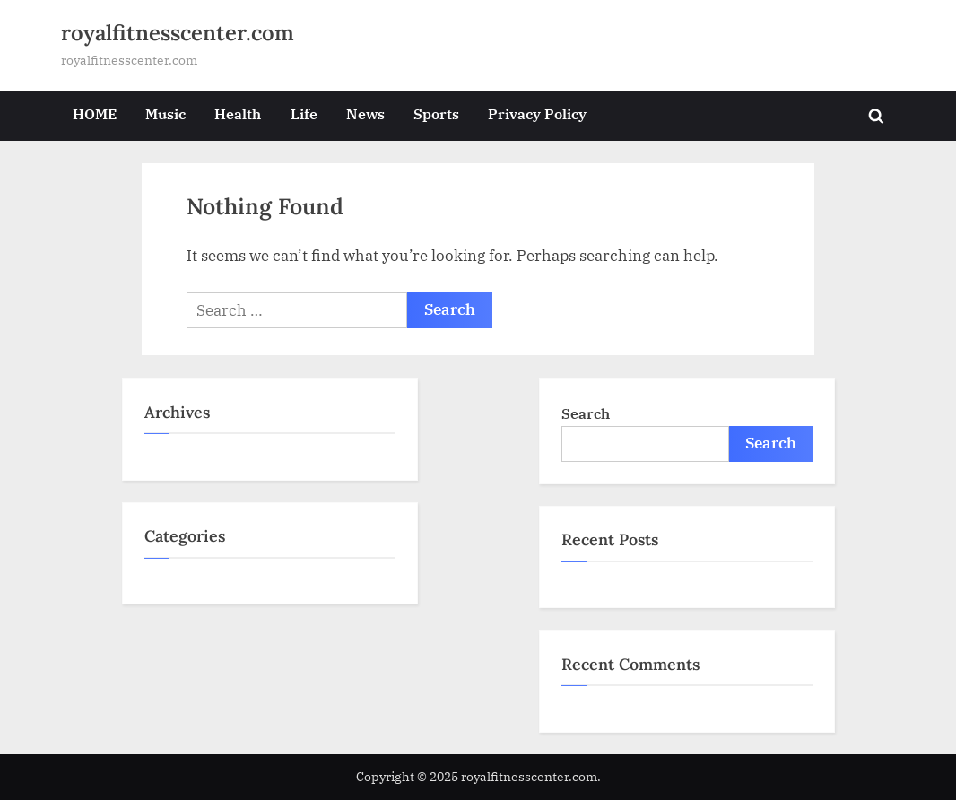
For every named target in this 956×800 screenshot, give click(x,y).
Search (585, 413)
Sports (436, 113)
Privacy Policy (537, 113)
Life (304, 113)
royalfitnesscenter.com (177, 33)
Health (237, 113)
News (365, 113)
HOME (95, 113)
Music (165, 113)
